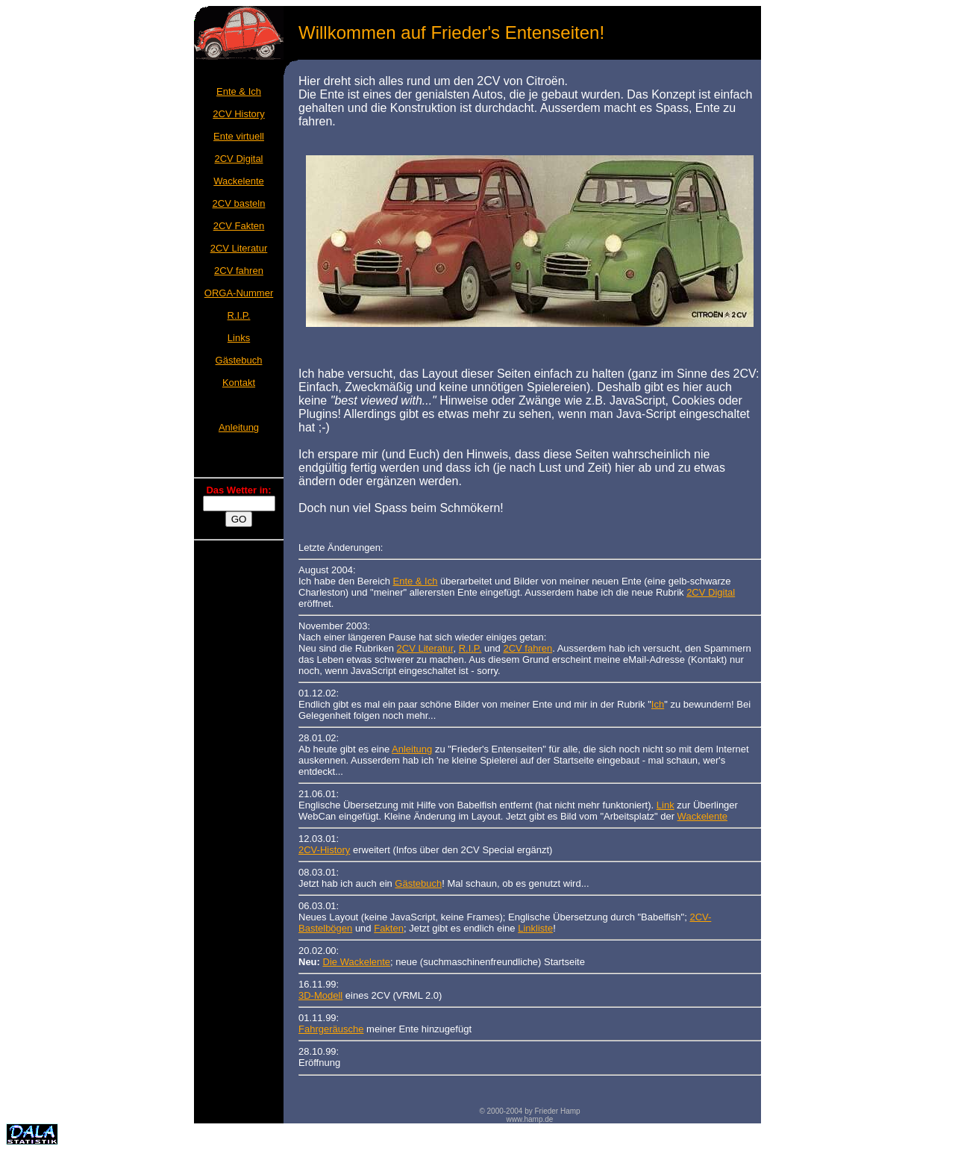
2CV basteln (239, 203)
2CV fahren (238, 270)
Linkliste (535, 928)
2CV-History (324, 849)
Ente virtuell (238, 136)
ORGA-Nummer (238, 293)
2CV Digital (238, 158)
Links (239, 337)
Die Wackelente (357, 961)
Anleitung (239, 427)
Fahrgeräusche (330, 1029)
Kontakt (238, 382)
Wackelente (238, 181)
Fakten (389, 928)
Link (665, 805)
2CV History (238, 113)
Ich (657, 704)
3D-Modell (320, 995)
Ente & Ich (238, 91)
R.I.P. (239, 315)
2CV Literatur (239, 248)
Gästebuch (239, 360)
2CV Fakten (239, 225)
